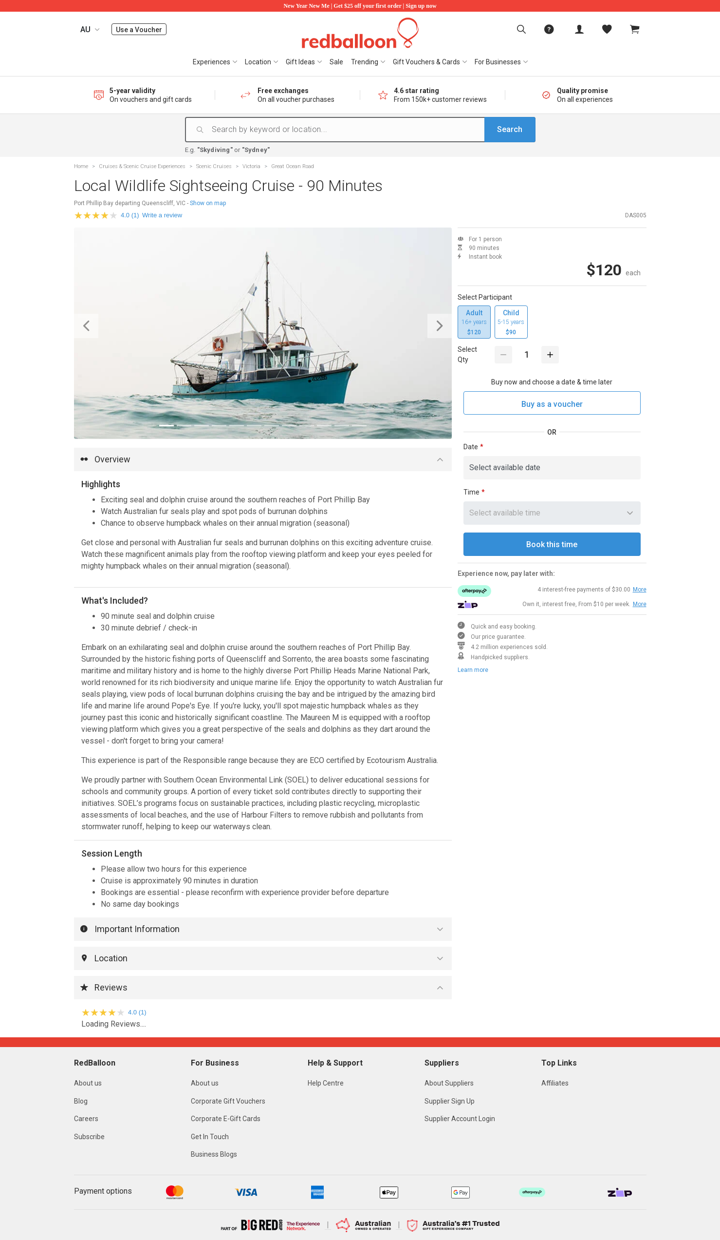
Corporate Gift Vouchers (228, 1101)
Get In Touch (210, 1137)
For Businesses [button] (498, 62)
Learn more (473, 670)
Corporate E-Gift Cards (225, 1119)
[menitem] (607, 29)
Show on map (208, 203)
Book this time (551, 544)
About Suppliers (449, 1083)
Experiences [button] (211, 62)
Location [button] (258, 62)
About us (88, 1083)
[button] (102, 326)
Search (509, 129)
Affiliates (555, 1083)
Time (471, 492)
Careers (86, 1119)
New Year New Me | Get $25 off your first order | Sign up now (359, 5)
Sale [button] (336, 62)
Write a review (162, 215)
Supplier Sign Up (450, 1101)
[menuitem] (521, 29)
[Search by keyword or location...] (372, 129)
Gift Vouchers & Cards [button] (426, 62)
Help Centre (326, 1083)
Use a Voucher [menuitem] (141, 29)
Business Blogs (214, 1154)
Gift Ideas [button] (300, 62)
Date (470, 447)
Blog (81, 1101)
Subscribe (89, 1137)
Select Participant (485, 297)
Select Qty (467, 354)
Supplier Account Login (460, 1119)
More (639, 589)
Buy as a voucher (552, 404)
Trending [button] (364, 62)
